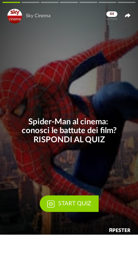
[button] (69, 117)
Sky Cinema (38, 16)
